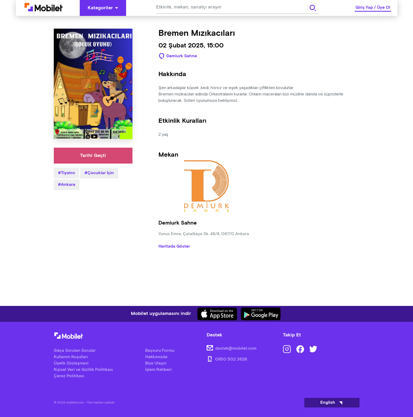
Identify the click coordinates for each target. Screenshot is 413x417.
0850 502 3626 (231, 359)
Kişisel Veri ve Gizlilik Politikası (83, 369)
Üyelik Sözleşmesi (71, 363)
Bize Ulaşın (155, 363)
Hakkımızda (156, 357)
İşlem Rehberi (158, 369)
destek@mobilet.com (235, 348)
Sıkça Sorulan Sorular (75, 350)
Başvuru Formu (159, 350)
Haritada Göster (174, 246)
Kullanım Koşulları (71, 357)
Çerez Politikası (69, 376)
